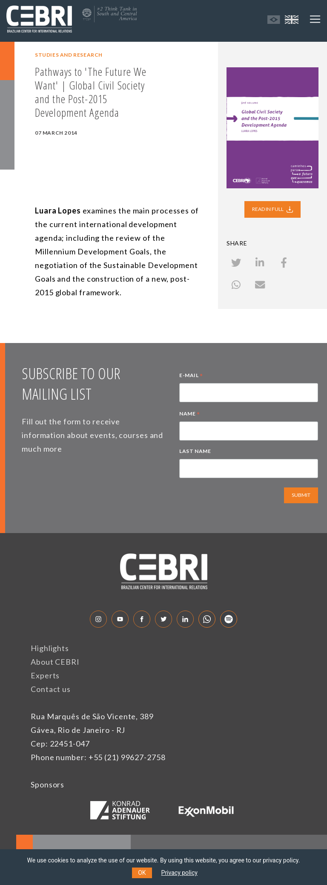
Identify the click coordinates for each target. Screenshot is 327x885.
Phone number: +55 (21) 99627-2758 (98, 757)
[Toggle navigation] (315, 19)
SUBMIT (301, 495)
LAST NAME (195, 451)
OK (142, 872)
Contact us (51, 689)
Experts (45, 675)
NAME (189, 414)
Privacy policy (179, 872)
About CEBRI (55, 661)
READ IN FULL (272, 209)
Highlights (50, 648)
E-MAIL (191, 376)
